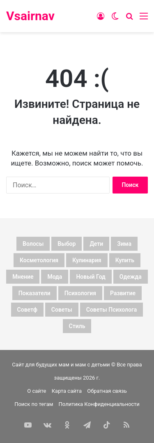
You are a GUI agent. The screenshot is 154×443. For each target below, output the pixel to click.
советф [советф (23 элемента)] (27, 309)
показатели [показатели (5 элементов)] (34, 293)
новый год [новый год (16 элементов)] (90, 276)
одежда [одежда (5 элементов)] (131, 276)
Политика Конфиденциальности (99, 404)
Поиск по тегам (33, 404)
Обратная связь (107, 391)
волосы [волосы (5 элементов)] (33, 243)
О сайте (36, 391)
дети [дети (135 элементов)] (96, 243)
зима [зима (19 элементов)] (124, 243)
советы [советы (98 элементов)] (61, 309)
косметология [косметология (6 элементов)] (39, 260)
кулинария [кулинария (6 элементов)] (86, 260)
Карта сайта (67, 391)
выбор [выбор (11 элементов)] (66, 243)
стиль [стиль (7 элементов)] (77, 326)
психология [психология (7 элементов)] (80, 293)
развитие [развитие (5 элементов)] (123, 293)
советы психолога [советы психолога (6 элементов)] (111, 309)
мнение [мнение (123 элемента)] (22, 276)
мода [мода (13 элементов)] (54, 276)
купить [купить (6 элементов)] (124, 260)
